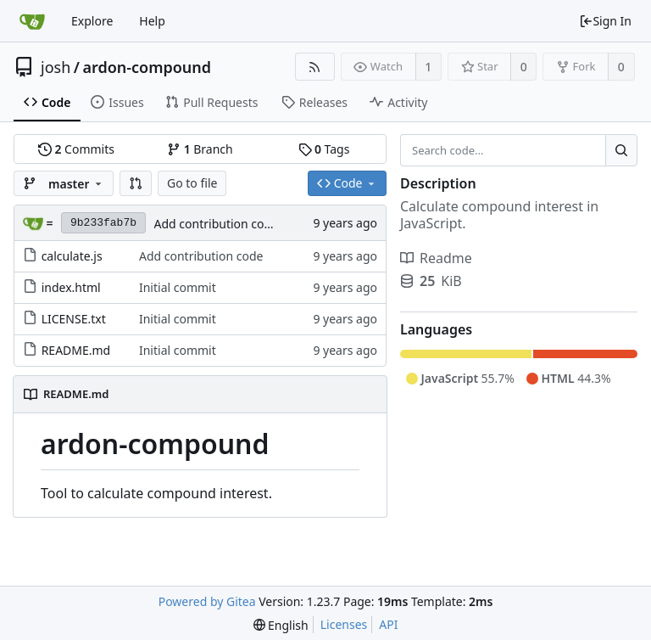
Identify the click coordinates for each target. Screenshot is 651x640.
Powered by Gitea (207, 601)
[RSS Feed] (315, 67)
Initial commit (177, 287)
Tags (324, 149)
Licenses (344, 624)
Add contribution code (216, 224)
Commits (76, 149)
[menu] (281, 625)
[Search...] (621, 150)
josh (55, 67)
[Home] (32, 21)
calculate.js (72, 256)
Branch (200, 149)
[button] (136, 183)
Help (152, 21)
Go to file (192, 183)
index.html (71, 287)
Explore (92, 21)
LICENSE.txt (74, 319)
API (388, 624)
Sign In (605, 21)
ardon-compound (146, 67)
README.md (76, 350)
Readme (436, 258)
